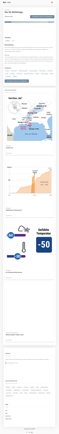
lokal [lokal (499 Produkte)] (37, 387)
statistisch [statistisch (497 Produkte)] (8, 393)
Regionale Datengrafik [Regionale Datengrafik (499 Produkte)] (36, 390)
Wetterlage (8, 76)
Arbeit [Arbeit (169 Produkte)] (25, 393)
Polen (7, 73)
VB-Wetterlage (44, 73)
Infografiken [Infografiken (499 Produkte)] (9, 390)
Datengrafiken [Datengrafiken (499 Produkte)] (17, 390)
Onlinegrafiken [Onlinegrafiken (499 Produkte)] (25, 390)
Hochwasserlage (33, 70)
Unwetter (37, 73)
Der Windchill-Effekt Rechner (14, 272)
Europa (7, 70)
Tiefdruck (12, 73)
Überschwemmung (28, 73)
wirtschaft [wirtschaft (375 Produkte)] (15, 393)
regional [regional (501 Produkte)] (26, 387)
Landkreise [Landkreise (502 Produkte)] (19, 387)
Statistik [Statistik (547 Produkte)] (8, 387)
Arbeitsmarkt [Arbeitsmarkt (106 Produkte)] (41, 393)
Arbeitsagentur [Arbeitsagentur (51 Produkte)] (9, 395)
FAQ (6, 410)
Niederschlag (42, 70)
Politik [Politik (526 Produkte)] (13, 387)
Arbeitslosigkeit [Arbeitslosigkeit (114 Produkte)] (32, 393)
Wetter (51, 73)
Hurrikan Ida (9, 148)
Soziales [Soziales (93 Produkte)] (48, 393)
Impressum (8, 416)
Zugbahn (15, 76)
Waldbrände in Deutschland (14, 210)
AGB (6, 413)
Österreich (50, 70)
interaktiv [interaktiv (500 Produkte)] (32, 387)
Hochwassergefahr (23, 70)
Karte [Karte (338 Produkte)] (21, 393)
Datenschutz (8, 419)
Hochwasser (14, 70)
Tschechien (19, 73)
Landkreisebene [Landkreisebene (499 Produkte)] (44, 387)
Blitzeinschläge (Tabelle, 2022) (15, 335)
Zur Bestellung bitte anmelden (42, 16)
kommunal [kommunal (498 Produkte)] (45, 390)
